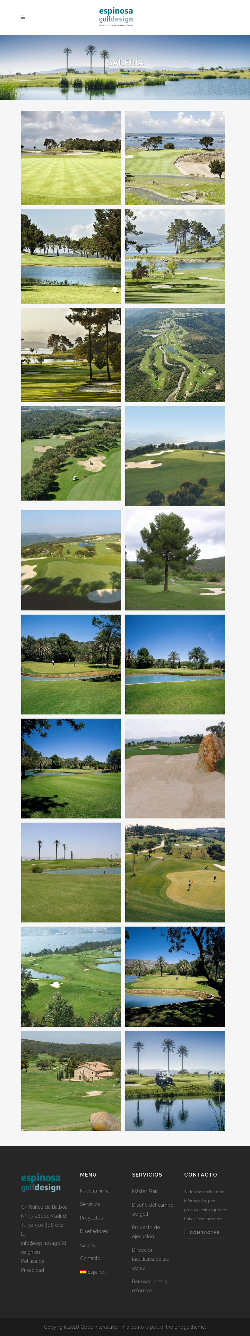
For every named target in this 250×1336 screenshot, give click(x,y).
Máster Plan (145, 1191)
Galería (88, 1245)
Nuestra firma (95, 1191)
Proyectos (91, 1218)
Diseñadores (94, 1231)
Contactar (205, 1232)
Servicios (90, 1204)
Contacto (90, 1258)
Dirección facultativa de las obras (150, 1259)
